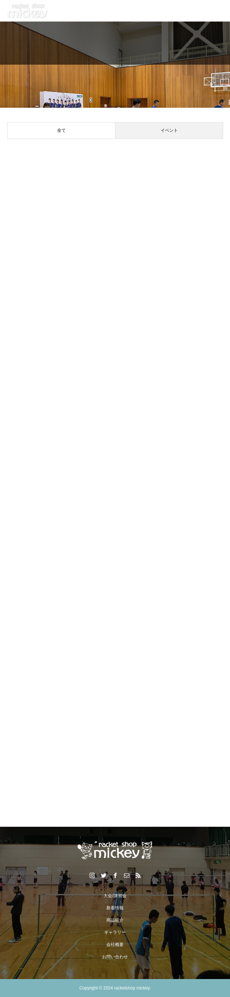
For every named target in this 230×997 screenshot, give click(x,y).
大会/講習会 (115, 895)
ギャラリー (115, 932)
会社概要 (115, 944)
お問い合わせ (115, 956)
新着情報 (115, 907)
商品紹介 (115, 920)
